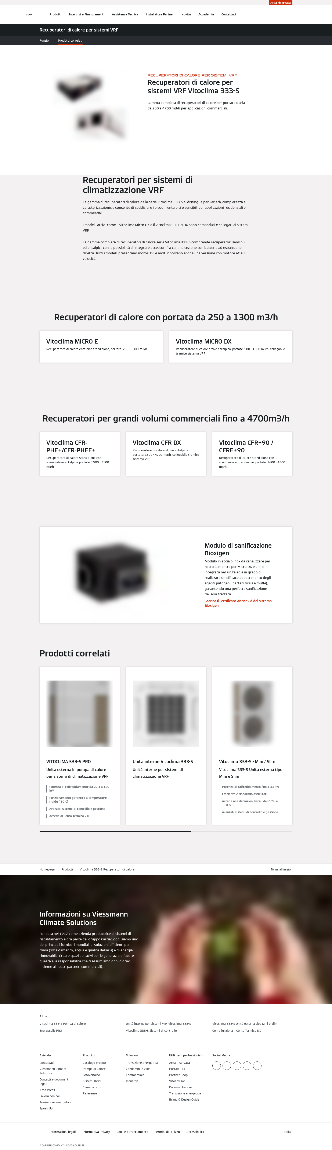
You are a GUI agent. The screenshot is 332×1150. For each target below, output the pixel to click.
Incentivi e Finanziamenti (86, 14)
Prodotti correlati (70, 40)
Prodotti (55, 14)
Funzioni (45, 40)
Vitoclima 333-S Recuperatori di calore (107, 869)
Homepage (47, 869)
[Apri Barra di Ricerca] (290, 14)
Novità (186, 14)
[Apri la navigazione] (29, 14)
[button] (281, 869)
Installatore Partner (160, 14)
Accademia (206, 14)
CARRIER (80, 1145)
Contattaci (228, 14)
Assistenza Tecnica (125, 14)
